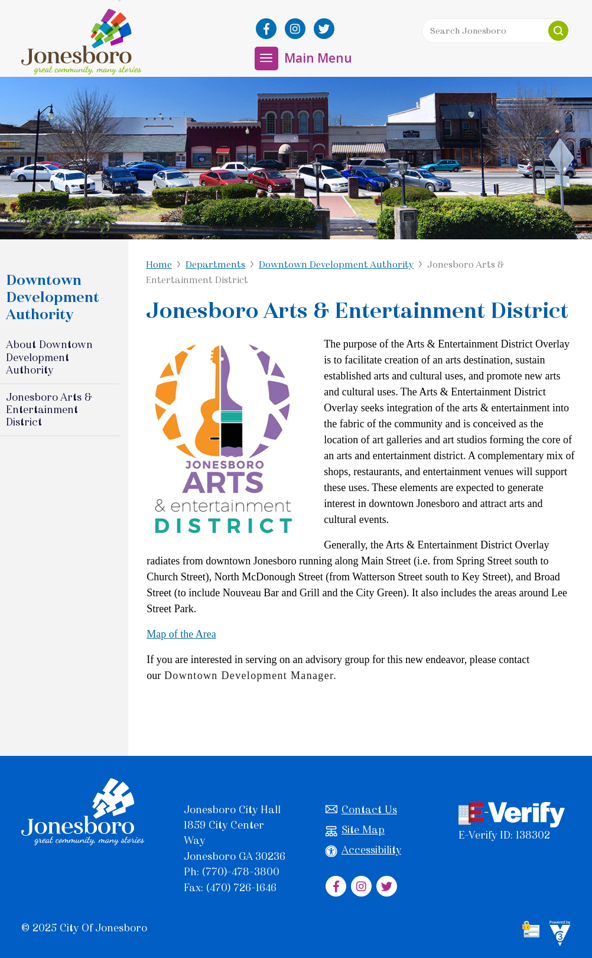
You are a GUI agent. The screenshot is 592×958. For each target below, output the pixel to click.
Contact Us (361, 810)
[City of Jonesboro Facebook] (266, 28)
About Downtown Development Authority (49, 357)
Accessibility (363, 850)
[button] (558, 31)
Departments (215, 264)
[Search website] (496, 31)
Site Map (355, 830)
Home (159, 264)
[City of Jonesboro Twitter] (324, 28)
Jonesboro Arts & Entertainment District (49, 409)
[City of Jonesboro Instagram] (295, 28)
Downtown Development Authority (336, 264)
